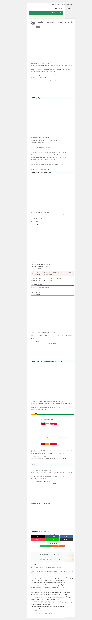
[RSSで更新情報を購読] (53, 546)
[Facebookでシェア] (52, 536)
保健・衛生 (33, 531)
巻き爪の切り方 (39, 531)
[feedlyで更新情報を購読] (51, 546)
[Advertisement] (52, 88)
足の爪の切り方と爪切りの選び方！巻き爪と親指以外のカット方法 (45, 567)
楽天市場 (42, 424)
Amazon (47, 424)
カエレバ (44, 422)
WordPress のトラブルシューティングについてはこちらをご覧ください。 (43, 613)
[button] (66, 539)
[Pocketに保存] (38, 539)
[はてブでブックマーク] (66, 536)
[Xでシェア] (38, 536)
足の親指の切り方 (46, 531)
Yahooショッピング (53, 424)
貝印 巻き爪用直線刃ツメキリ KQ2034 (47, 419)
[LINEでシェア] (52, 539)
